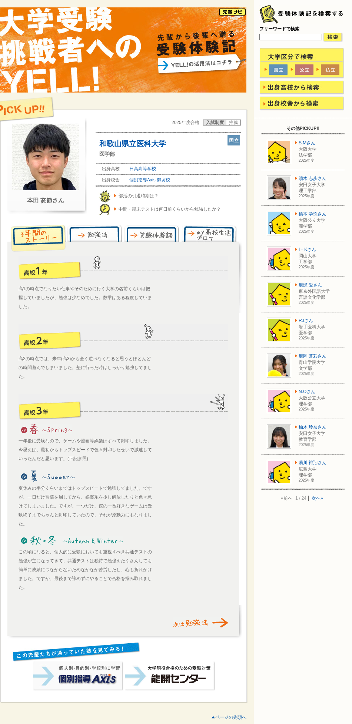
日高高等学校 (142, 168)
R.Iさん (306, 320)
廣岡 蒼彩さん (312, 356)
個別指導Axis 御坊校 (149, 179)
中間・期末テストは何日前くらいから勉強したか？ (170, 209)
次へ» (317, 498)
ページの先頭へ (230, 717)
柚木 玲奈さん (312, 427)
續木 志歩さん (312, 178)
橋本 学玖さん (312, 214)
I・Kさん (307, 249)
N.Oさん (307, 391)
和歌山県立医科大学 (132, 144)
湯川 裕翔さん (312, 462)
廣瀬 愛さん (310, 285)
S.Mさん (307, 142)
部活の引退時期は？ (139, 195)
